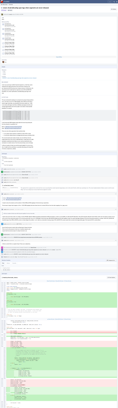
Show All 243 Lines (59, 281)
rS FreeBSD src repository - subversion (10, 158)
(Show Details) (25, 174)
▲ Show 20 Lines (50, 319)
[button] (117, 1)
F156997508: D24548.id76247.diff (9, 38)
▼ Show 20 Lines (67, 281)
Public (10, 10)
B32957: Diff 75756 (26, 234)
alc (4, 71)
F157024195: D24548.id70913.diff (9, 29)
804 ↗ (5, 187)
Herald (5, 257)
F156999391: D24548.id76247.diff (9, 34)
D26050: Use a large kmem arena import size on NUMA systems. (28, 237)
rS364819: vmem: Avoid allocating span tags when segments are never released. (19, 78)
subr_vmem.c (7, 269)
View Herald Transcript (22, 257)
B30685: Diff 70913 (26, 172)
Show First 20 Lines (51, 281)
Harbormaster (7, 172)
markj (10, 14)
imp (5, 62)
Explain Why (58, 249)
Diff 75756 (19, 224)
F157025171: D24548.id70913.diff (9, 24)
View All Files (59, 57)
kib (4, 73)
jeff (5, 74)
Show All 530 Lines (59, 319)
